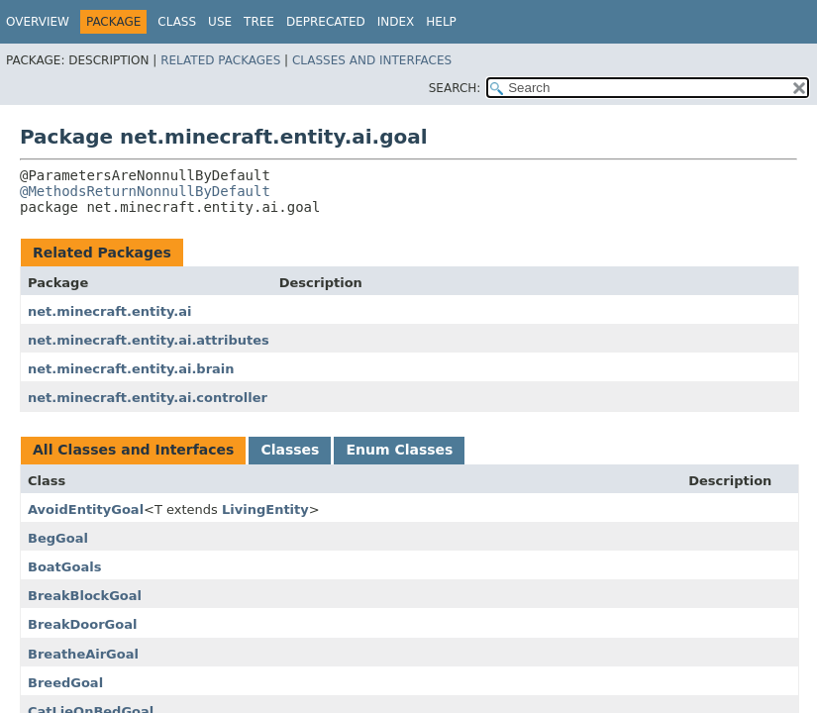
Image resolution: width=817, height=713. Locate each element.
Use (220, 22)
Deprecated (325, 22)
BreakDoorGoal (82, 624)
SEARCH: (455, 88)
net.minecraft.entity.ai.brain (131, 368)
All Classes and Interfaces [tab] (133, 450)
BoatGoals (64, 567)
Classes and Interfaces (372, 60)
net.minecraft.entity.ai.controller (147, 397)
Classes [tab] (289, 450)
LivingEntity (265, 509)
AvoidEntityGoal (86, 509)
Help (441, 22)
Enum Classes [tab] (399, 450)
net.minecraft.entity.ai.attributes (148, 340)
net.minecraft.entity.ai (109, 311)
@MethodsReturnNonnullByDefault (145, 191)
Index (396, 22)
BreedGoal (65, 682)
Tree (259, 22)
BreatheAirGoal (83, 654)
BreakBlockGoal (85, 595)
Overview (37, 22)
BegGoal (58, 538)
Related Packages (220, 60)
